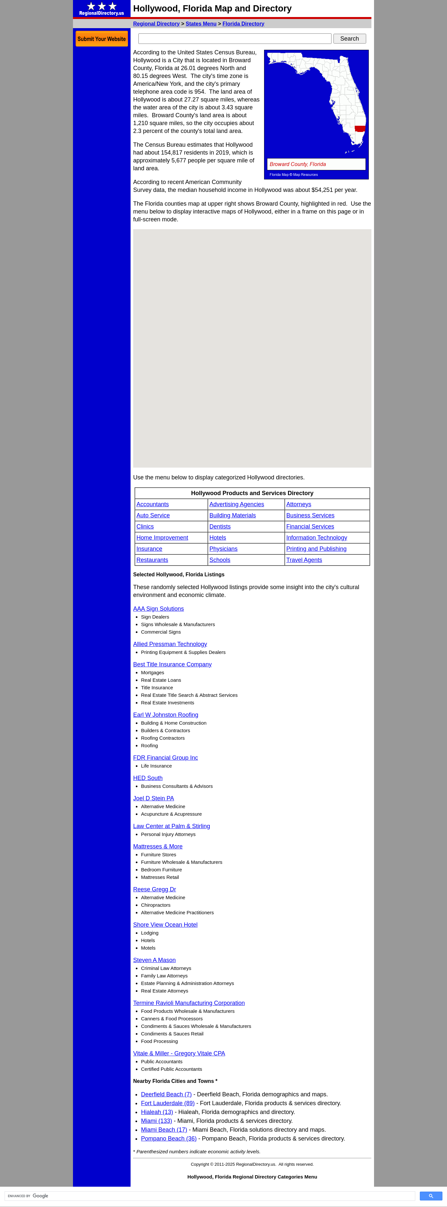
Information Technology (316, 537)
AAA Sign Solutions (158, 608)
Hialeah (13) (157, 1112)
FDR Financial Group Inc (165, 757)
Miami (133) (156, 1121)
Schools (219, 560)
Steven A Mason (154, 960)
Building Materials (232, 515)
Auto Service (153, 515)
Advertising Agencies (236, 504)
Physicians (223, 549)
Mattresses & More (158, 846)
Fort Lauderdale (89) (168, 1103)
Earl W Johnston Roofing (165, 715)
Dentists (220, 526)
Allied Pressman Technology (170, 644)
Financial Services (310, 526)
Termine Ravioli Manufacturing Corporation (189, 1003)
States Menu (201, 24)
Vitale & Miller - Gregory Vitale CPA (179, 1053)
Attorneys (298, 504)
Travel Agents (304, 560)
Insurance (149, 549)
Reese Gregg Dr (154, 889)
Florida (243, 24)
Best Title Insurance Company (172, 664)
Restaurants (152, 560)
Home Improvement (162, 537)
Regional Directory (156, 24)
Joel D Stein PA (153, 798)
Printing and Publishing (316, 549)
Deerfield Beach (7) (166, 1094)
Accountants (152, 504)
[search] (209, 1196)
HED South (148, 778)
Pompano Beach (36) (169, 1138)
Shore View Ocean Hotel (165, 924)
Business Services (310, 515)
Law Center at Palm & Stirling (171, 826)
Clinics (145, 526)
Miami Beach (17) (164, 1129)
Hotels (217, 537)
